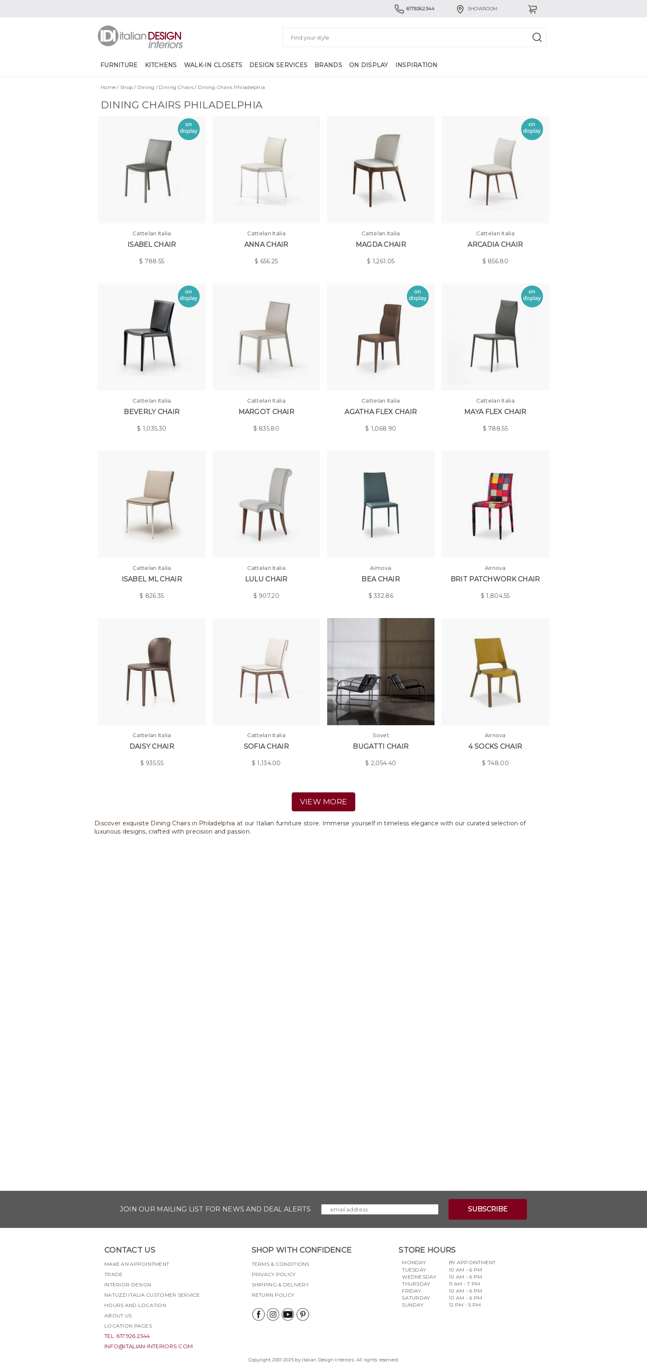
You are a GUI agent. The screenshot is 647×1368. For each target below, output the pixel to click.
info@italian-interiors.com (148, 1346)
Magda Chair (381, 244)
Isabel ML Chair (152, 579)
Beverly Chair (151, 412)
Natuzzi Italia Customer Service (152, 1295)
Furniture (119, 65)
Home (108, 87)
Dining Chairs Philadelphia (231, 87)
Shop (126, 87)
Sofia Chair (266, 746)
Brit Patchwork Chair (495, 579)
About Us (118, 1315)
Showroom (476, 9)
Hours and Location (135, 1305)
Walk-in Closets (213, 65)
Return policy (273, 1295)
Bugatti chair (381, 746)
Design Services (278, 65)
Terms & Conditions (280, 1264)
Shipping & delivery (280, 1284)
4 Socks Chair (495, 746)
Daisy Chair (152, 746)
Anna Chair (266, 244)
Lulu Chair (266, 579)
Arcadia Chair (495, 244)
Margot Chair (266, 412)
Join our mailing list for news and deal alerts (215, 1209)
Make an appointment (136, 1264)
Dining (146, 87)
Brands (328, 65)
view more (323, 801)
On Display (368, 65)
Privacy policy (274, 1274)
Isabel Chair (152, 244)
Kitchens (161, 65)
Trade (113, 1274)
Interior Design (127, 1284)
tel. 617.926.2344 (127, 1336)
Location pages (128, 1326)
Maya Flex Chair (495, 412)
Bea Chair (380, 579)
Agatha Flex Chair (381, 412)
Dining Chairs (176, 87)
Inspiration (416, 65)
